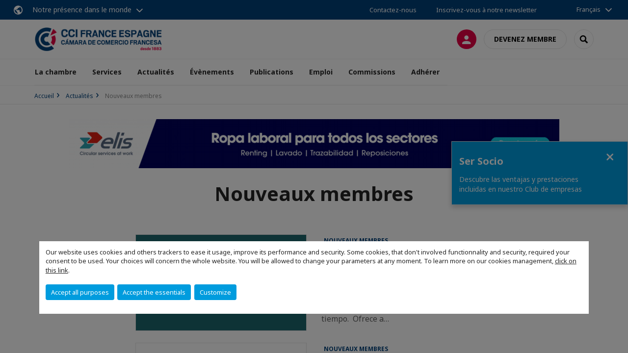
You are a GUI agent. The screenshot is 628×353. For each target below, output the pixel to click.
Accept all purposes (80, 292)
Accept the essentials (154, 292)
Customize (215, 292)
